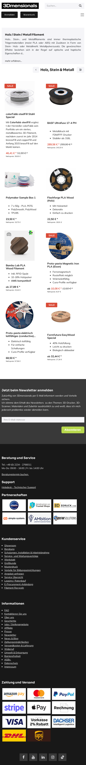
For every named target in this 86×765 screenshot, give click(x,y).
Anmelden (9, 14)
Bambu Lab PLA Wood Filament (15, 267)
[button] (72, 430)
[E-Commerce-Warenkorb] (29, 15)
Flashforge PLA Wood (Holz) (60, 199)
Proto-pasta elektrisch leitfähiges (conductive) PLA (20, 335)
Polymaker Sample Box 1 (21, 197)
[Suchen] (80, 6)
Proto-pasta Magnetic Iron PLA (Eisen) (63, 265)
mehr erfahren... (13, 60)
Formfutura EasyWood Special (61, 336)
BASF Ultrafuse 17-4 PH (61, 123)
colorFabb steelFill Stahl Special (20, 116)
